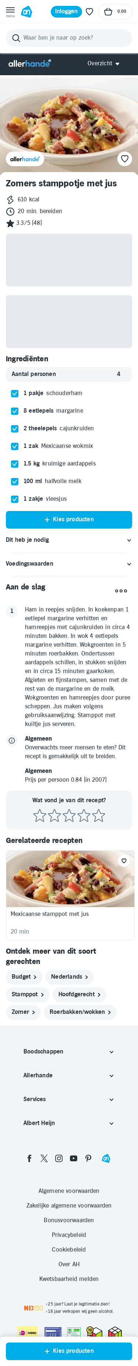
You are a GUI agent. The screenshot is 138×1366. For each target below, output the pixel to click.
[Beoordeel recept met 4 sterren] (84, 816)
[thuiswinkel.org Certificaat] (94, 1332)
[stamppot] (28, 994)
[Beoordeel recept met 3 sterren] (69, 816)
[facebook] (29, 1158)
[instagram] (58, 1158)
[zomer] (23, 1012)
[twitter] (44, 1158)
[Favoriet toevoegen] (124, 861)
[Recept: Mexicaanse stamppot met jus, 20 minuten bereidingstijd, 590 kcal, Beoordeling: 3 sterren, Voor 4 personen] (70, 895)
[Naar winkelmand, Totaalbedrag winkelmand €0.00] (115, 11)
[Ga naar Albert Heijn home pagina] (26, 12)
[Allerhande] (30, 63)
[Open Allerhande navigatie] (106, 63)
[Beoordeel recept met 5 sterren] (98, 816)
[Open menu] (10, 11)
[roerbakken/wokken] (80, 1012)
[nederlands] (69, 977)
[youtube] (73, 1158)
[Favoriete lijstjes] (89, 11)
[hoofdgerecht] (79, 994)
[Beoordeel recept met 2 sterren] (54, 816)
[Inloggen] (66, 12)
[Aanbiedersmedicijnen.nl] (74, 1332)
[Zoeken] (69, 38)
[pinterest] (88, 1158)
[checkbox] (15, 394)
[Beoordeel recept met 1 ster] (39, 816)
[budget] (24, 977)
